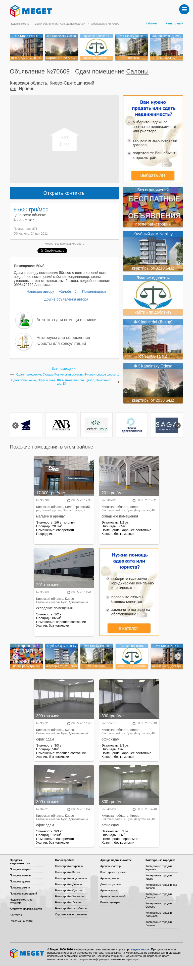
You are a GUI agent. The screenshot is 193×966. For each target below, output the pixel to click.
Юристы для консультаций (61, 343)
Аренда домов (109, 878)
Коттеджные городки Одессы (159, 905)
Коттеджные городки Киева (159, 877)
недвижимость (75, 243)
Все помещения (64, 368)
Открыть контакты (64, 193)
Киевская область (28, 83)
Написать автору (40, 291)
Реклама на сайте (21, 920)
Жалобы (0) (68, 291)
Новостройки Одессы (68, 890)
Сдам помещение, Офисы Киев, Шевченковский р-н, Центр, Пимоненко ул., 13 (61, 382)
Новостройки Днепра (68, 884)
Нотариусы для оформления (63, 338)
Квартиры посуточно (113, 872)
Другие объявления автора (66, 299)
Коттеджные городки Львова (159, 923)
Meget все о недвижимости (27, 953)
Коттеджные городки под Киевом (161, 886)
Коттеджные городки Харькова (159, 914)
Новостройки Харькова (69, 896)
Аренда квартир (110, 866)
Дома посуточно (110, 884)
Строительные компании (71, 914)
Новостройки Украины (69, 866)
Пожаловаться (94, 291)
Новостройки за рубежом (71, 908)
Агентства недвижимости (26, 908)
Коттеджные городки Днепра (159, 896)
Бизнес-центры (110, 902)
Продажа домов (20, 881)
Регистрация (174, 23)
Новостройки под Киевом (71, 878)
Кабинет (151, 23)
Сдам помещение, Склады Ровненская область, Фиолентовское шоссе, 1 (67, 374)
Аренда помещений (112, 896)
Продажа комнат (20, 875)
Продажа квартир (21, 869)
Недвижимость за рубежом (21, 901)
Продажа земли (20, 887)
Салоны (137, 71)
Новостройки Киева (67, 872)
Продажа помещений (23, 893)
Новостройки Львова (68, 902)
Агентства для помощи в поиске (66, 320)
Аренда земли (109, 890)
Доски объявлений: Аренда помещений (60, 23)
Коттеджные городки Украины (159, 868)
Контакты (16, 914)
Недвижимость (19, 23)
